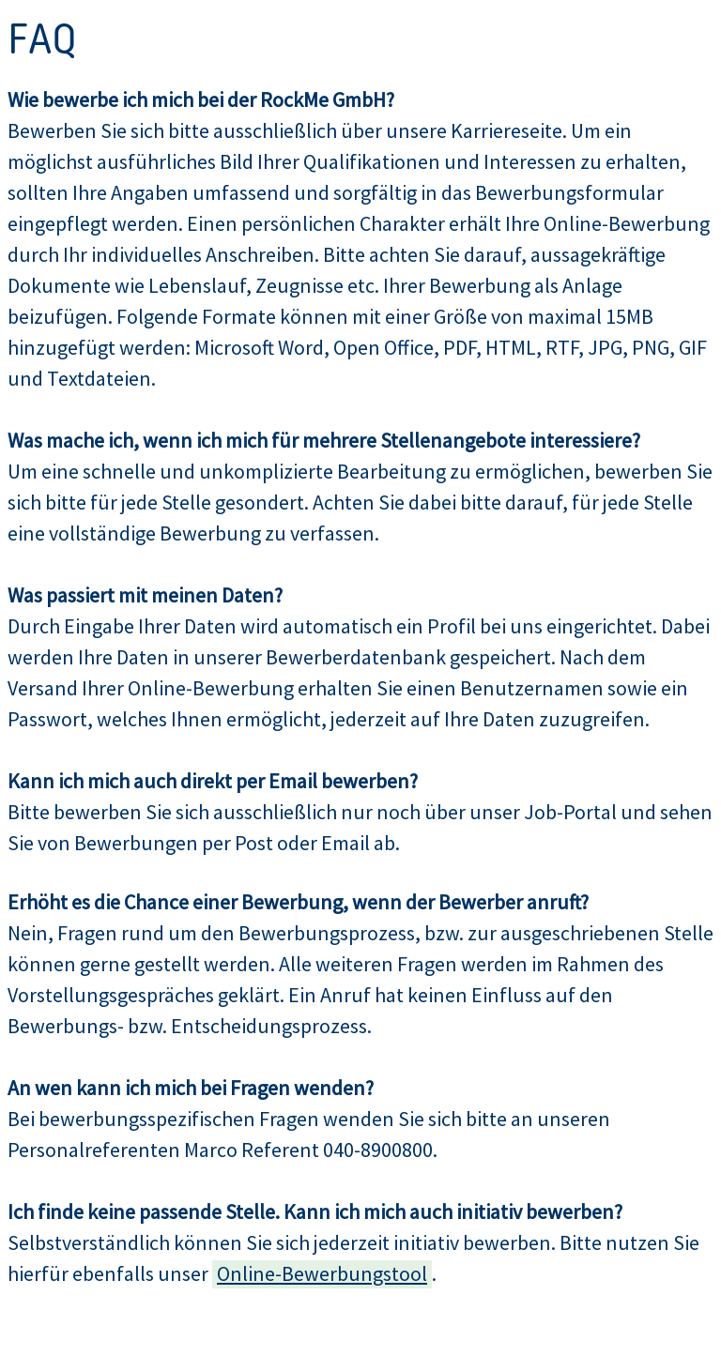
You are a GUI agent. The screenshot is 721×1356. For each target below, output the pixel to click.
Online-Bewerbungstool (322, 1273)
